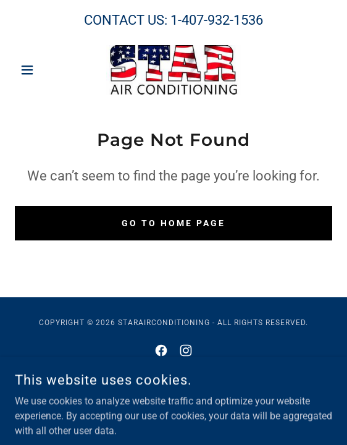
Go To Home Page (173, 223)
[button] (38, 69)
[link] (173, 70)
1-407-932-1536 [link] (216, 20)
